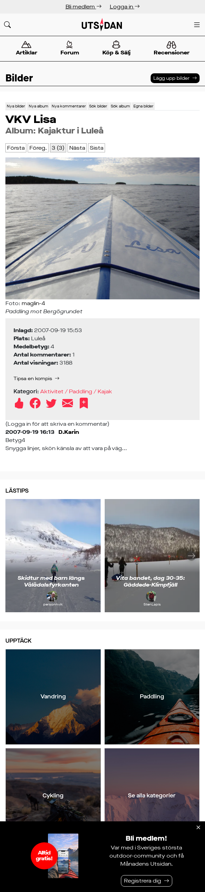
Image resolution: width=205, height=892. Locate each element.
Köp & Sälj (116, 48)
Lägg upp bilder (171, 78)
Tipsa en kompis (33, 378)
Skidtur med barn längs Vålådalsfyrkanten (51, 581)
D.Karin (68, 432)
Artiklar (26, 48)
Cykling (53, 795)
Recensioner (171, 48)
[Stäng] (198, 827)
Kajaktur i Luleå (71, 130)
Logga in (125, 6)
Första (16, 147)
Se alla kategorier (152, 795)
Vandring (53, 696)
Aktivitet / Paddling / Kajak (76, 391)
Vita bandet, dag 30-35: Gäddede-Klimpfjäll (150, 581)
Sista (96, 147)
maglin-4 (33, 303)
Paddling (152, 696)
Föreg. (38, 147)
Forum (70, 48)
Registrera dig (142, 880)
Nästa (77, 147)
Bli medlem (84, 6)
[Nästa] (191, 555)
